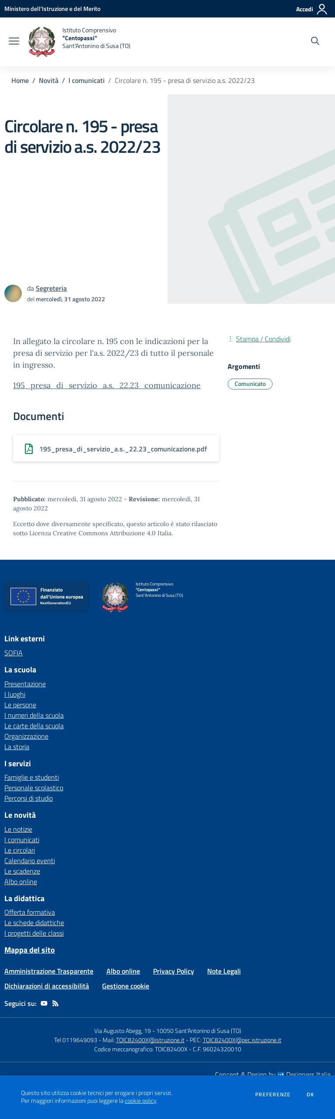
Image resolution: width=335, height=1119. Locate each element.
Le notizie (18, 829)
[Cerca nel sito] (315, 42)
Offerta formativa (29, 912)
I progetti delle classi (34, 933)
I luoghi (14, 694)
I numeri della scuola (34, 715)
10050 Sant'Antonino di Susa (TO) (198, 1030)
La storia (16, 746)
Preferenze (273, 1094)
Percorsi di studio (28, 798)
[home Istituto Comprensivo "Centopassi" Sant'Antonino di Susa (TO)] (79, 42)
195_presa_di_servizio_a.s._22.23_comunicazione (107, 385)
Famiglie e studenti (31, 777)
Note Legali (224, 971)
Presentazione (25, 683)
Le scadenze (22, 871)
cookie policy (140, 1100)
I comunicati (86, 80)
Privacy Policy (173, 971)
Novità (48, 80)
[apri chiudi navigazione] (14, 42)
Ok (310, 1094)
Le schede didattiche (34, 922)
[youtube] (44, 1003)
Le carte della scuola (34, 725)
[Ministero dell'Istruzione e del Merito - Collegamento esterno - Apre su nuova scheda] (52, 8)
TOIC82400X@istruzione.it (150, 1039)
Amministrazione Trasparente (48, 971)
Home (20, 80)
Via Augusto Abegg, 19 (122, 1030)
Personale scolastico (33, 787)
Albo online (20, 881)
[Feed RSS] (55, 1003)
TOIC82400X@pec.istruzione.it (242, 1039)
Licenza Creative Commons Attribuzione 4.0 (92, 533)
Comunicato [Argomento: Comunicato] (250, 383)
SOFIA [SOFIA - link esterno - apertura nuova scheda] (13, 652)
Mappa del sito (29, 950)
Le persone (20, 704)
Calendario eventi (29, 860)
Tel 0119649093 (75, 1039)
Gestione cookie (125, 986)
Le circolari (19, 850)
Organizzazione (26, 736)
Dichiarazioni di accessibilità (46, 986)
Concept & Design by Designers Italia (273, 1074)
